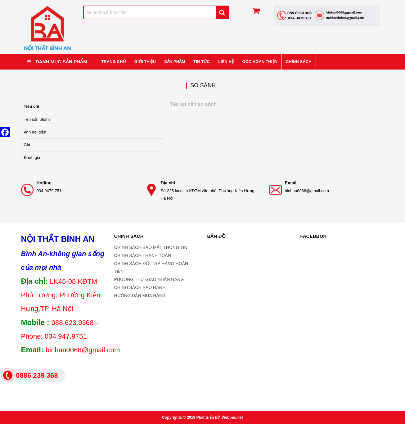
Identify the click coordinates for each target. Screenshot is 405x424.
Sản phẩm (174, 61)
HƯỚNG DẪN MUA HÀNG (140, 295)
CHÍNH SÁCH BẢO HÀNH (140, 287)
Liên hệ (226, 61)
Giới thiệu (145, 61)
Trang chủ (113, 61)
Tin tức (201, 61)
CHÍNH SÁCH (299, 61)
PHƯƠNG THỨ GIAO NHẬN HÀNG (149, 279)
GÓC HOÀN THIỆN (259, 61)
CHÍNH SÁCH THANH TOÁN (142, 255)
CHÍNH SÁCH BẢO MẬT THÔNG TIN (150, 247)
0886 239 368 (37, 375)
